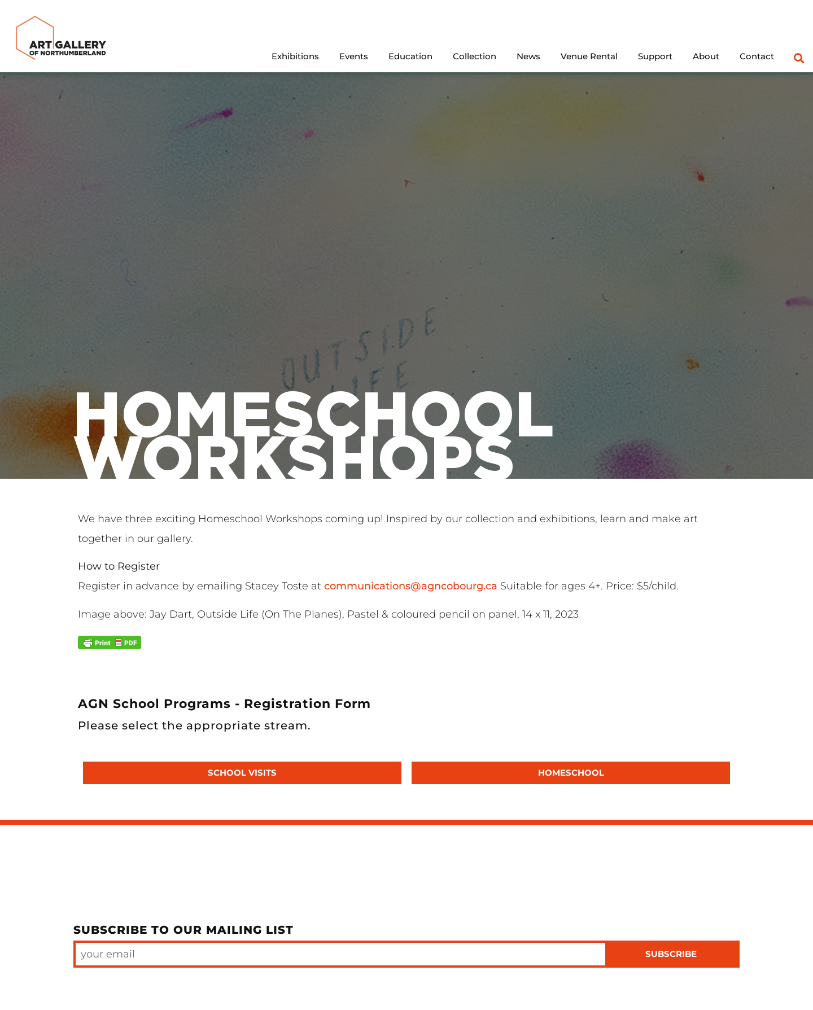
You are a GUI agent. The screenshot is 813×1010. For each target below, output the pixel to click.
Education (410, 56)
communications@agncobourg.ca (409, 586)
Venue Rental (589, 56)
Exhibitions (295, 56)
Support (655, 56)
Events (353, 56)
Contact (757, 56)
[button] (798, 58)
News (528, 56)
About (706, 56)
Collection (474, 56)
